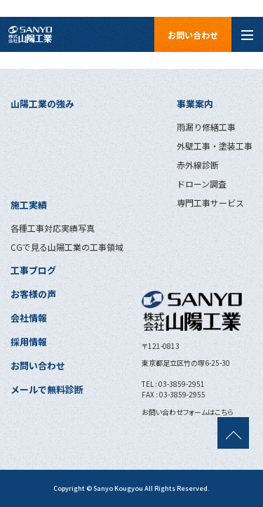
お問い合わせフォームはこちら (188, 412)
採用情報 (29, 341)
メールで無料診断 (47, 389)
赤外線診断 (198, 165)
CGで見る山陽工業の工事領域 (67, 247)
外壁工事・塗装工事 (214, 146)
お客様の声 (33, 294)
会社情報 (29, 317)
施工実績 (29, 204)
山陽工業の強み (42, 103)
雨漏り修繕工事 (206, 127)
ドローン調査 (202, 184)
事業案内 (195, 103)
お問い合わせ (193, 35)
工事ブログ (33, 270)
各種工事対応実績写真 (53, 228)
